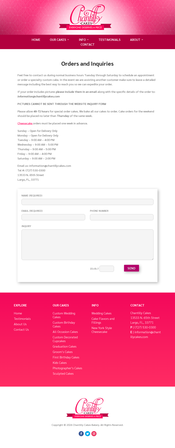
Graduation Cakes (64, 346)
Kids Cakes (60, 363)
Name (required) (87, 198)
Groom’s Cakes (63, 352)
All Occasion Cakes (65, 332)
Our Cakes (58, 40)
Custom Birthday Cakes (64, 324)
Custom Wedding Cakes (64, 315)
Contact (88, 44)
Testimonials (110, 40)
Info (82, 40)
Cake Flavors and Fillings (103, 320)
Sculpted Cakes (63, 373)
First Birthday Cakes (66, 357)
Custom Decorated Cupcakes (65, 339)
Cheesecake (25, 123)
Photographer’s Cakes (67, 368)
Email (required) (53, 214)
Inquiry (87, 242)
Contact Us (21, 329)
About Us (20, 324)
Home (36, 40)
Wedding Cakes (101, 313)
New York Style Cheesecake (102, 330)
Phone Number (122, 214)
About (135, 40)
